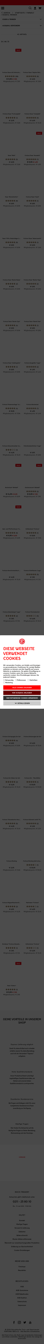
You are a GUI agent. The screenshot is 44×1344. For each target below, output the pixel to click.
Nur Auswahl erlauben (22, 693)
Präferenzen (20, 680)
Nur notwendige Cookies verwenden (22, 698)
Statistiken (32, 680)
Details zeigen (22, 703)
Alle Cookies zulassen (22, 687)
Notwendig (8, 680)
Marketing (8, 682)
